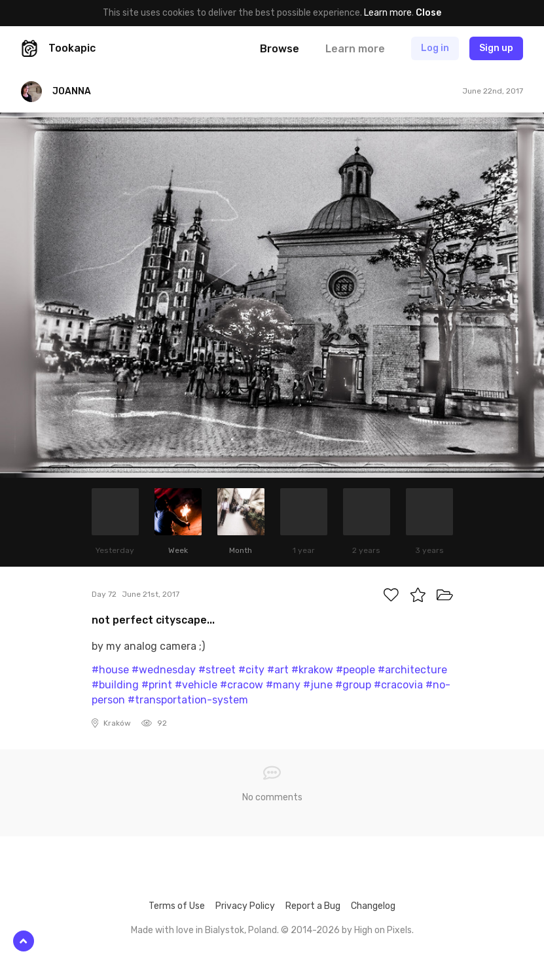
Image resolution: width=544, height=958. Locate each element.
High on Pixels (383, 930)
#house (110, 670)
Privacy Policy (245, 906)
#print (156, 685)
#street (217, 670)
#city (251, 670)
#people (355, 670)
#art (278, 670)
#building (115, 685)
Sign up (496, 48)
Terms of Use (177, 906)
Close (428, 12)
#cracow (241, 685)
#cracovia (398, 685)
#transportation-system (188, 700)
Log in (435, 48)
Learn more (388, 12)
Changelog (373, 906)
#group (353, 685)
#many (283, 685)
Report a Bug (312, 906)
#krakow (312, 670)
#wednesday (164, 670)
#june (318, 685)
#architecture (412, 670)
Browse (279, 49)
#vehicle (196, 685)
